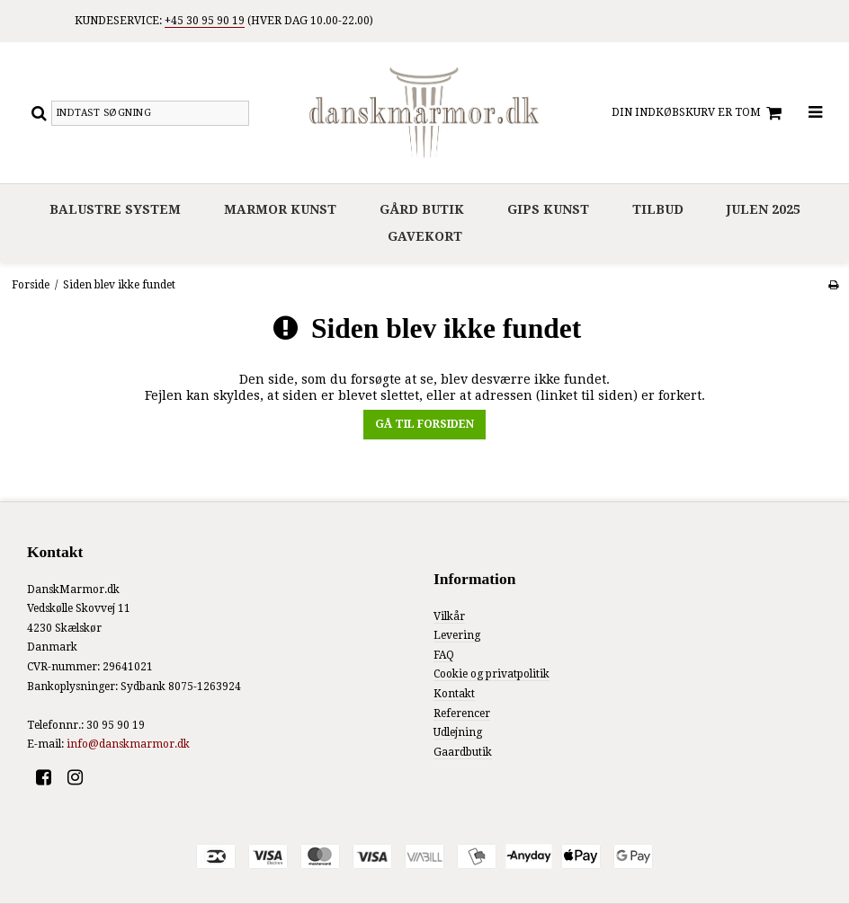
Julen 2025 (763, 209)
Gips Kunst (548, 209)
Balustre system (115, 209)
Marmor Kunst (280, 209)
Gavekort (425, 236)
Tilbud (658, 209)
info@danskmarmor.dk (128, 744)
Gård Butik (422, 209)
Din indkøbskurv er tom (699, 113)
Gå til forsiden (424, 424)
